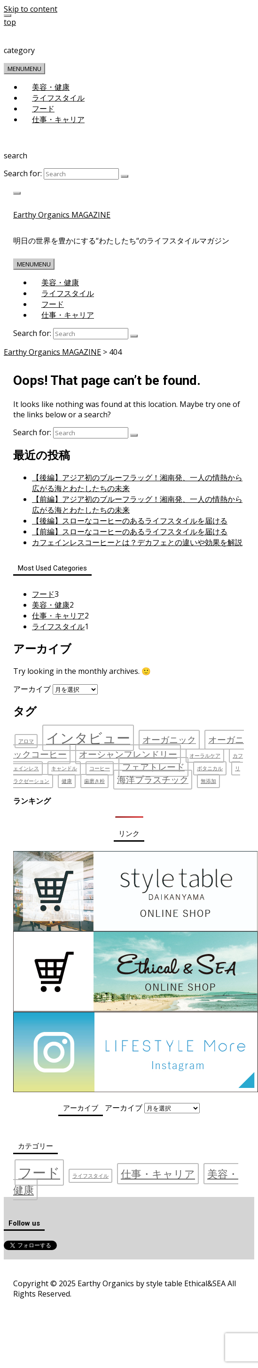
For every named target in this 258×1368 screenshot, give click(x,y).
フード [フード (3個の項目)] (39, 1172)
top (10, 22)
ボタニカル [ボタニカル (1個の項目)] (210, 768)
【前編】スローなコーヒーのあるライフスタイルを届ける (129, 531)
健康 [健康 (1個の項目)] (67, 781)
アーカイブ (32, 689)
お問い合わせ (141, 1268)
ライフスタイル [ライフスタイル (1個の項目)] (90, 1176)
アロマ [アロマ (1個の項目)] (26, 741)
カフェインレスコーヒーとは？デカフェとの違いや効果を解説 (137, 542)
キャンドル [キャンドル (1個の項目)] (64, 768)
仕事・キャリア (58, 119)
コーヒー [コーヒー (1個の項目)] (99, 768)
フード (43, 108)
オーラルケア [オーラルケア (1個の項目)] (204, 755)
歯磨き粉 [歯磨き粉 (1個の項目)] (94, 781)
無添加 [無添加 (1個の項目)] (208, 781)
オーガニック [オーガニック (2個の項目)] (169, 740)
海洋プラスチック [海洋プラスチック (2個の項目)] (152, 780)
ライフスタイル (58, 98)
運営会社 (29, 1268)
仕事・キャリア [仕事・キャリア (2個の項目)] (158, 1173)
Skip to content (30, 9)
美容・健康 (51, 87)
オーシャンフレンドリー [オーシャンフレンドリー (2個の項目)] (128, 754)
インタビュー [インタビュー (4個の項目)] (88, 737)
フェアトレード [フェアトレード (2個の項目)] (153, 767)
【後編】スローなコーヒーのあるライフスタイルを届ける (129, 521)
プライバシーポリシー (82, 1268)
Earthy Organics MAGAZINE (61, 215)
